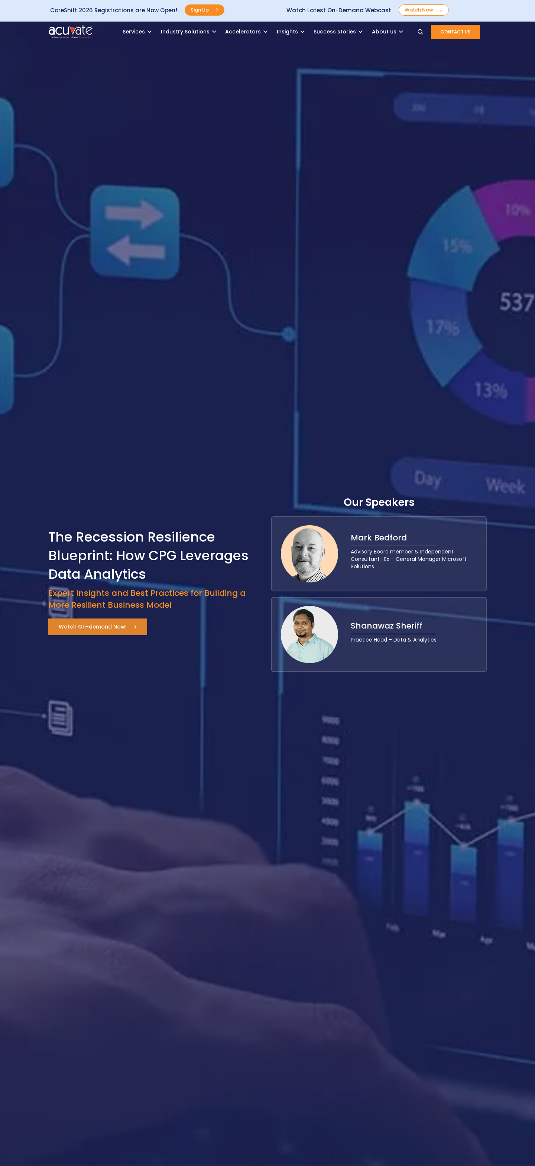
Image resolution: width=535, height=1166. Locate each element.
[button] (204, 10)
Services (134, 31)
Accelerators (243, 31)
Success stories (335, 31)
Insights (287, 31)
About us (384, 31)
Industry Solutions (185, 31)
